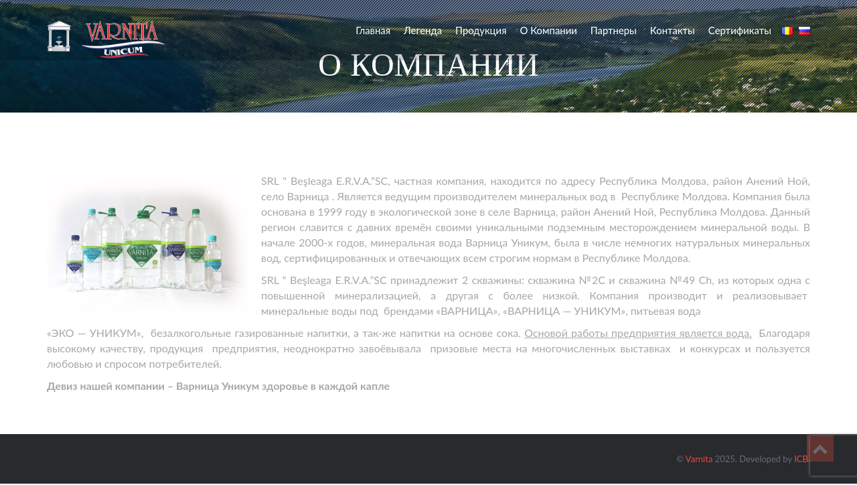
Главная (373, 30)
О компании (548, 30)
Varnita (699, 459)
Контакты (672, 30)
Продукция (480, 30)
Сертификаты (739, 30)
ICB (801, 459)
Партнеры (614, 30)
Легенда (423, 30)
